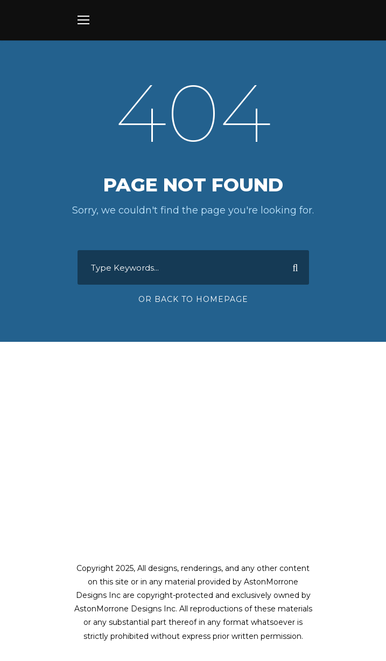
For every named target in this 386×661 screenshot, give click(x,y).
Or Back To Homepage (193, 299)
